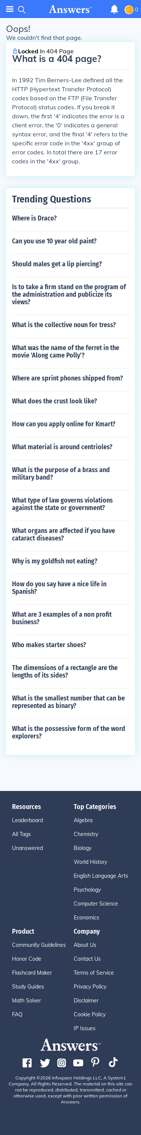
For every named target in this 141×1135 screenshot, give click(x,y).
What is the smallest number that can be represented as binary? (68, 702)
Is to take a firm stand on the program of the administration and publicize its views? (69, 294)
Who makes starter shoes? (49, 645)
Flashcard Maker (32, 972)
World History (90, 862)
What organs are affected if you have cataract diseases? (63, 534)
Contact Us (87, 958)
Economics (86, 917)
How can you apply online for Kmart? (63, 424)
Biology (82, 848)
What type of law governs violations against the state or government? (62, 504)
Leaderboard (27, 820)
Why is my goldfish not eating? (54, 561)
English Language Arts (101, 875)
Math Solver (26, 1000)
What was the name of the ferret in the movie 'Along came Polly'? (65, 351)
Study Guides (28, 986)
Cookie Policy (90, 1014)
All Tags (21, 834)
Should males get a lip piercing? (57, 264)
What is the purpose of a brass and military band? (61, 473)
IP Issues (85, 1028)
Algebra (83, 820)
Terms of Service (94, 972)
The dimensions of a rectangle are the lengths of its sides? (65, 671)
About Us (85, 945)
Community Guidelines (39, 945)
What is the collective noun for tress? (64, 325)
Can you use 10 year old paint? (54, 241)
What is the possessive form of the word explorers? (68, 732)
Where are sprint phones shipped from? (67, 378)
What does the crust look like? (54, 401)
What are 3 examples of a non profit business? (62, 618)
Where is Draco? (34, 218)
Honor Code (26, 958)
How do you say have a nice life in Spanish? (59, 588)
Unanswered (27, 848)
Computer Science (96, 903)
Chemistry (86, 834)
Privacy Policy (90, 986)
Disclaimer (86, 1000)
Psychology (87, 889)
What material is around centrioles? (62, 447)
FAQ (17, 1014)
